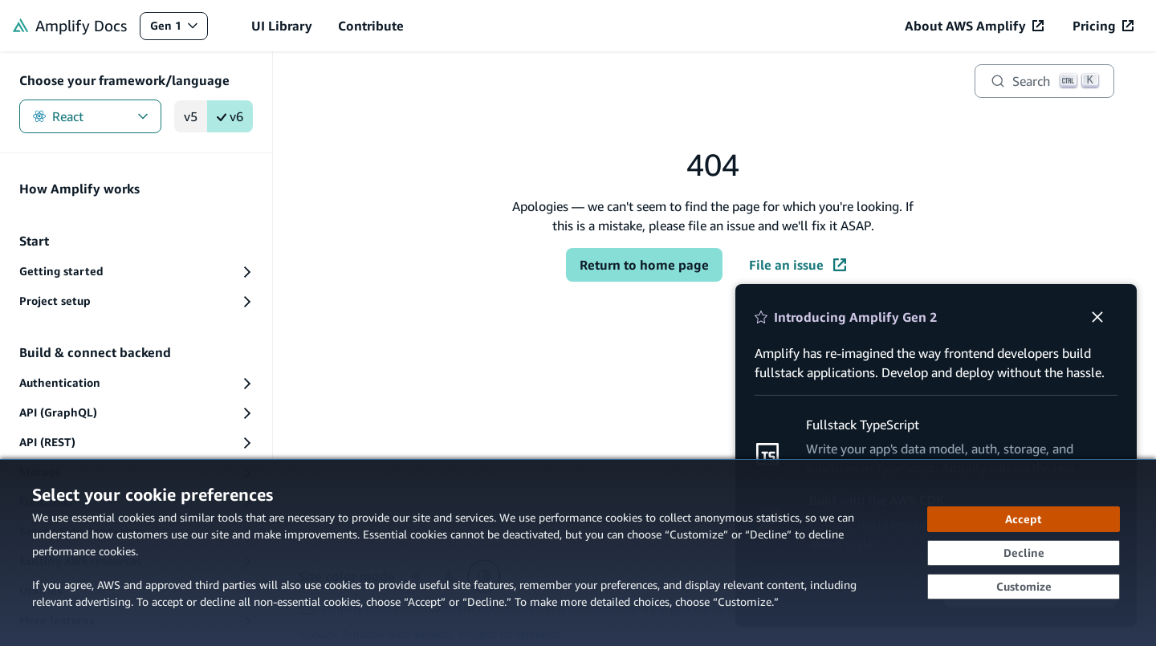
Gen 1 (178, 29)
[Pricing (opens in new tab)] (1103, 25)
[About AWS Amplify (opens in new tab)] (974, 25)
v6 (230, 116)
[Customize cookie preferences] (1023, 586)
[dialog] (578, 552)
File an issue (797, 265)
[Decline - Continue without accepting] (1023, 553)
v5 (190, 116)
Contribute (371, 26)
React (90, 116)
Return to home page (644, 265)
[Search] (1044, 81)
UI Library (281, 26)
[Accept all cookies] (1023, 519)
